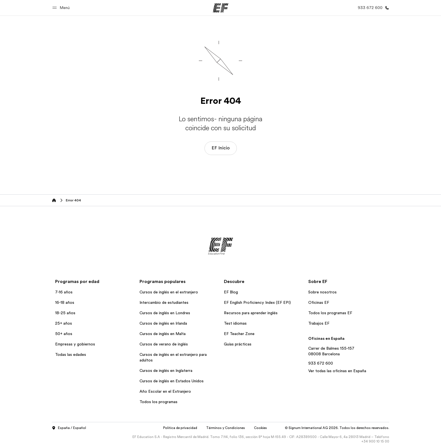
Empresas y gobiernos (75, 344)
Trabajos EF (318, 323)
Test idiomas (235, 323)
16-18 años (64, 302)
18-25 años (65, 313)
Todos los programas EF (330, 313)
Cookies (260, 428)
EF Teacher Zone (239, 333)
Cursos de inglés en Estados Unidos (172, 381)
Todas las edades (70, 354)
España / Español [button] (69, 428)
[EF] (220, 7)
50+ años (63, 333)
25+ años (63, 323)
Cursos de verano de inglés (164, 344)
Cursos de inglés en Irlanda (163, 323)
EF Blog (231, 292)
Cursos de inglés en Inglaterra (166, 370)
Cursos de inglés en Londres (165, 313)
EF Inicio (221, 148)
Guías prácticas (237, 344)
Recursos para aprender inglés (251, 313)
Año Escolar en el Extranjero (165, 391)
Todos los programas (158, 401)
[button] (62, 7)
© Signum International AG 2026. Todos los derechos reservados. (337, 428)
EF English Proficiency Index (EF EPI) (257, 302)
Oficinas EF (318, 302)
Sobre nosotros (322, 292)
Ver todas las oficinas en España (337, 371)
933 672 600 (320, 363)
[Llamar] (372, 8)
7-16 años (64, 292)
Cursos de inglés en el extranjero (169, 292)
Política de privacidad (180, 428)
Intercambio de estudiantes (164, 302)
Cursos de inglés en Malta (163, 333)
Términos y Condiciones (225, 428)
